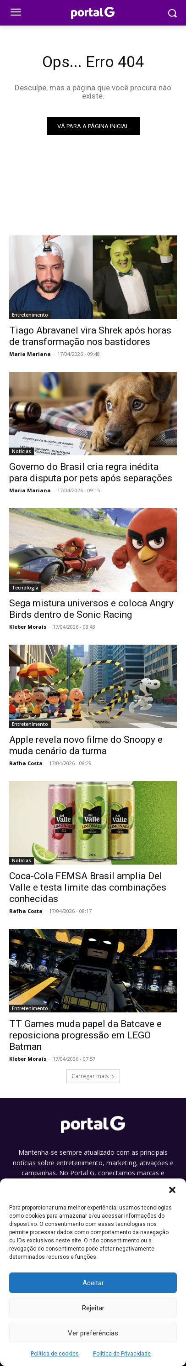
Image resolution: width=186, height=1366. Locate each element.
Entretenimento (30, 315)
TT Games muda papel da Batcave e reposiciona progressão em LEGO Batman (85, 1035)
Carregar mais (93, 1076)
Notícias (21, 451)
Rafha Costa (26, 763)
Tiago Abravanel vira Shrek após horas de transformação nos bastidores (90, 336)
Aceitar (93, 1283)
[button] (172, 1189)
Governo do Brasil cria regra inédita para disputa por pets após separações (90, 472)
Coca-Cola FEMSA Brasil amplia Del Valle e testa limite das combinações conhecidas (87, 887)
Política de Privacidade (122, 1353)
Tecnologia (25, 587)
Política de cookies (55, 1353)
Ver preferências (93, 1333)
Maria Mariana (30, 353)
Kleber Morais (27, 626)
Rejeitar (93, 1308)
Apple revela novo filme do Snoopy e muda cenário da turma (86, 745)
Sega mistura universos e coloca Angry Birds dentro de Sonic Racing (91, 609)
